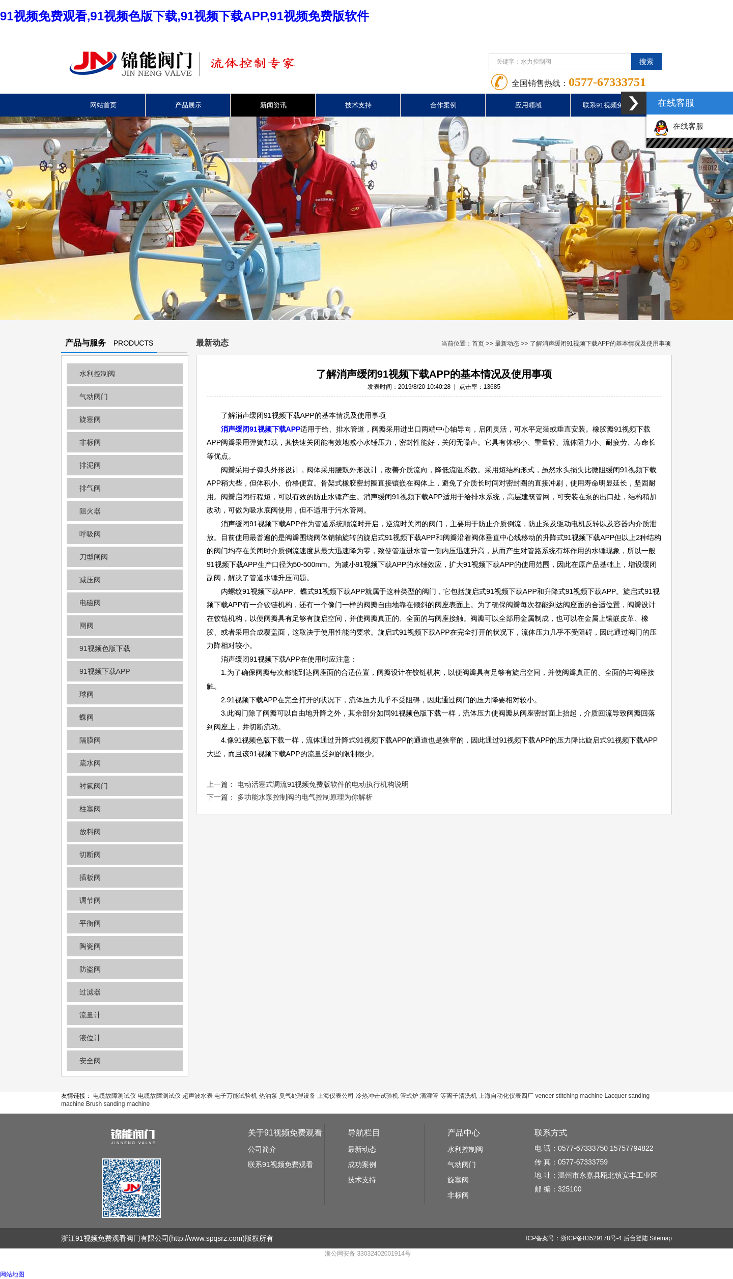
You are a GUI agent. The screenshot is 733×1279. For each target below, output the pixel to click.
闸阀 (86, 625)
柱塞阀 (90, 809)
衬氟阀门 (93, 786)
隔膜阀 (90, 740)
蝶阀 (86, 717)
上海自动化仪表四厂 (505, 1095)
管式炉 (409, 1095)
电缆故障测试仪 (114, 1095)
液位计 (90, 1038)
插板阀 (90, 877)
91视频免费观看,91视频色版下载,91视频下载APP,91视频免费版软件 (184, 16)
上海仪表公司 (335, 1095)
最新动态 (507, 343)
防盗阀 (90, 969)
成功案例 (362, 1164)
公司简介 (262, 1149)
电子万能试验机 (235, 1095)
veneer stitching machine (569, 1095)
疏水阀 (90, 763)
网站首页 (103, 105)
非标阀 (90, 442)
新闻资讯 (273, 105)
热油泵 (268, 1095)
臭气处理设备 (297, 1095)
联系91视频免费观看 (613, 105)
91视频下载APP (104, 671)
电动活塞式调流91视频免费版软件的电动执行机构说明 (323, 784)
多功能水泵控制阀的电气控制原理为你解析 (305, 797)
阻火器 (90, 511)
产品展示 (188, 105)
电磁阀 (90, 603)
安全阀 (90, 1061)
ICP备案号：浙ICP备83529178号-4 (574, 1238)
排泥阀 (90, 465)
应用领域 (528, 105)
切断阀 (90, 854)
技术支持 (358, 105)
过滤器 (90, 992)
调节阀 (90, 900)
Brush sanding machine (118, 1103)
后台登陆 (636, 1238)
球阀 (86, 694)
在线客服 (678, 126)
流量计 (90, 1015)
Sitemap (661, 1238)
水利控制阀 (97, 374)
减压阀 (90, 580)
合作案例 (443, 105)
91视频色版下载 (104, 648)
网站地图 (12, 1274)
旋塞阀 (90, 419)
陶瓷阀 (90, 946)
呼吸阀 (90, 534)
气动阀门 (93, 396)
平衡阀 (90, 923)
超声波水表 (197, 1095)
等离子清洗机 (458, 1095)
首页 (478, 343)
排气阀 (90, 488)
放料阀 (90, 832)
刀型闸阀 (93, 557)
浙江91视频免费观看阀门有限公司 (115, 1238)
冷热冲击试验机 (377, 1095)
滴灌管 (429, 1095)
